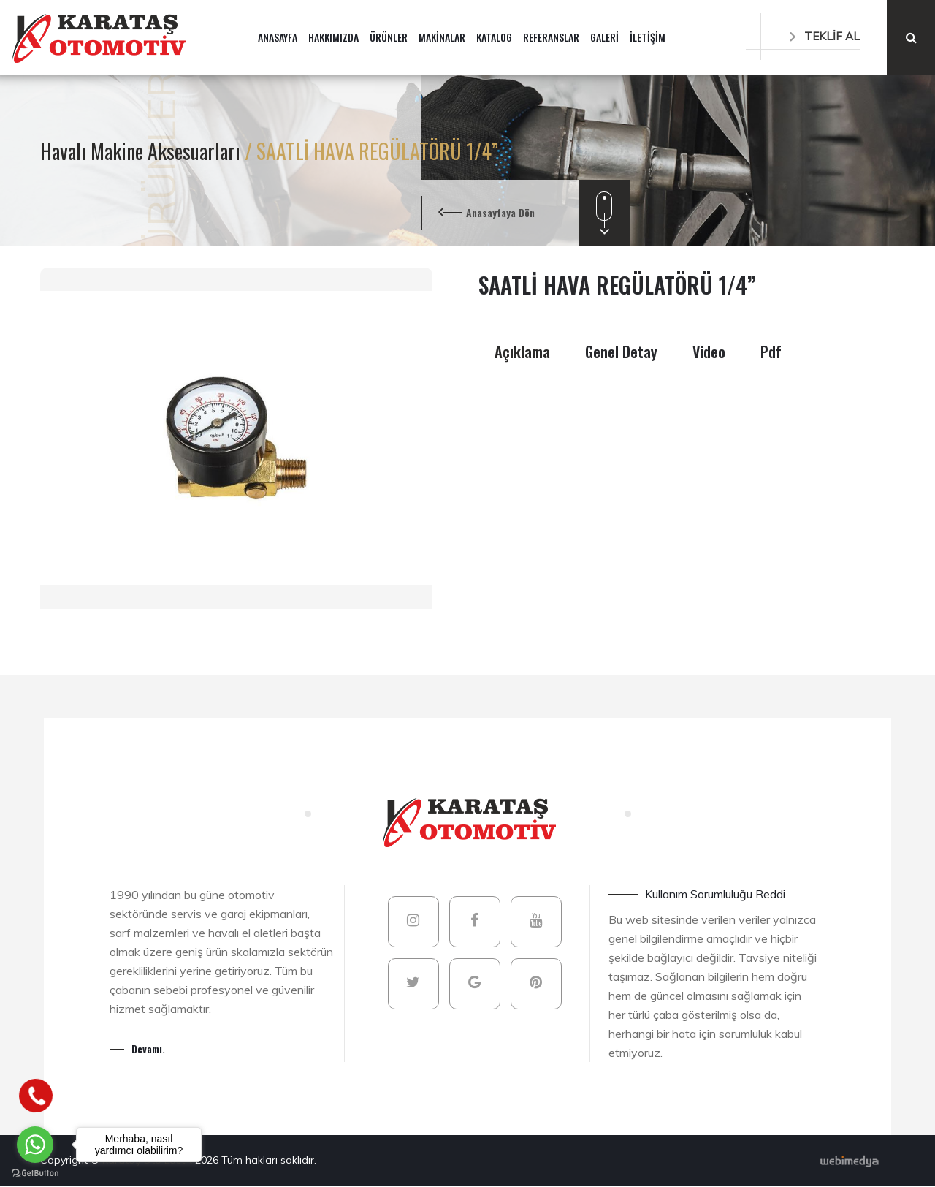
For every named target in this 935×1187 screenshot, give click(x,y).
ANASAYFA (277, 37)
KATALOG (494, 37)
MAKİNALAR (442, 37)
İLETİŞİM (647, 37)
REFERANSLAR (551, 37)
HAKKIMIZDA (333, 37)
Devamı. (148, 1048)
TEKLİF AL (817, 36)
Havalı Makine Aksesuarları (142, 151)
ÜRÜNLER (389, 37)
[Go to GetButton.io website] (35, 1172)
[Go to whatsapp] (35, 1144)
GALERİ (604, 37)
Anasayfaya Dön (500, 212)
